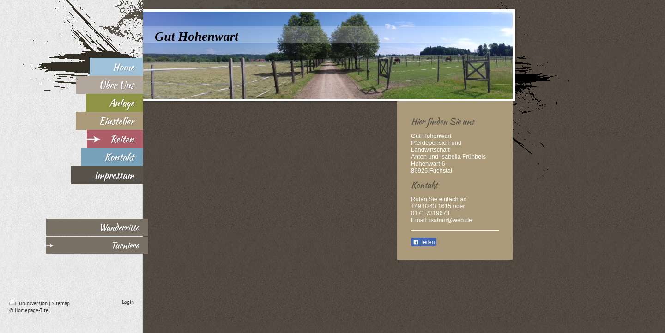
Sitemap (61, 303)
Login (128, 302)
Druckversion (29, 303)
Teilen (424, 242)
